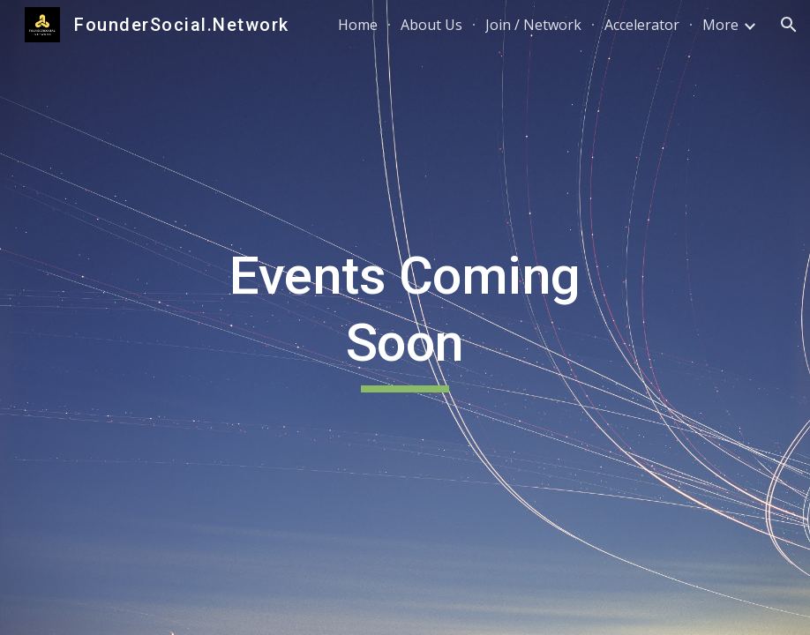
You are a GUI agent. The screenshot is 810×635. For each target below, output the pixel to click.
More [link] (720, 24)
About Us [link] (431, 24)
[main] (404, 317)
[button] (789, 25)
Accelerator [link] (641, 24)
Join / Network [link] (533, 24)
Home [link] (358, 24)
